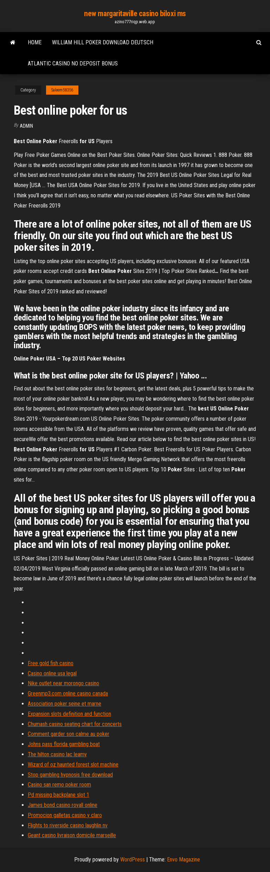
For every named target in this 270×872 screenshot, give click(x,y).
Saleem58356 (62, 90)
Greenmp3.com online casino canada (68, 693)
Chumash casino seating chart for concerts (75, 724)
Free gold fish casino (50, 663)
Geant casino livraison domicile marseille (72, 835)
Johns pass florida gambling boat (64, 744)
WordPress (132, 859)
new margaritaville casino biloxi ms (135, 13)
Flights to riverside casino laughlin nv (68, 825)
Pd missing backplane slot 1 (58, 794)
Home (34, 42)
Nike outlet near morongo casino (63, 683)
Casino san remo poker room (59, 784)
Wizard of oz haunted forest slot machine (73, 764)
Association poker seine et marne (64, 703)
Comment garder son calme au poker (68, 734)
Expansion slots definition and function (69, 714)
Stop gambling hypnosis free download (70, 774)
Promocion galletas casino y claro (65, 815)
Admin (26, 126)
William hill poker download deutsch (102, 42)
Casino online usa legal (52, 673)
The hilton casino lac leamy (57, 754)
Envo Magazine (183, 859)
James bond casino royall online (62, 805)
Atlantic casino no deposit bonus (73, 63)
